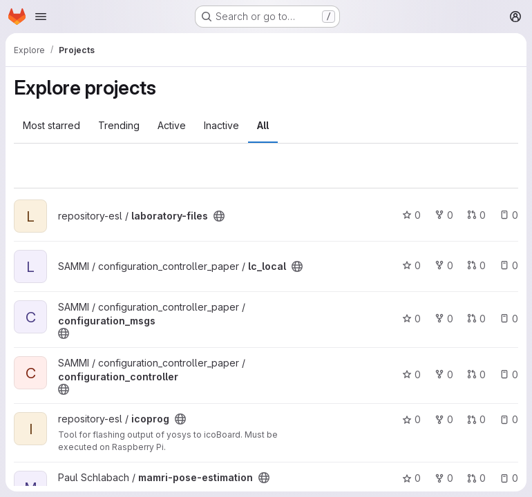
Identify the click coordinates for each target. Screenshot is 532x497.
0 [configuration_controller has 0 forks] (444, 374)
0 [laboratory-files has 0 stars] (411, 215)
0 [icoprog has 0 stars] (411, 419)
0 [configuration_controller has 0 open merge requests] (476, 374)
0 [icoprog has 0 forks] (444, 419)
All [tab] (263, 125)
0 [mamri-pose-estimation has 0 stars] (411, 478)
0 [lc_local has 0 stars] (411, 265)
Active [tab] (172, 125)
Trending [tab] (119, 125)
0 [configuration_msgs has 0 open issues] (509, 318)
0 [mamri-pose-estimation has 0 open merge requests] (476, 478)
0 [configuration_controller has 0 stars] (411, 374)
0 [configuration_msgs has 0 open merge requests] (476, 318)
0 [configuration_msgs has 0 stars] (411, 318)
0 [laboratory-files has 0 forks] (444, 215)
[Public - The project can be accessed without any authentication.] (219, 216)
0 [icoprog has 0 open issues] (509, 419)
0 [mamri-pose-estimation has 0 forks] (444, 478)
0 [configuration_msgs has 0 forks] (444, 318)
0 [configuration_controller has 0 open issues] (509, 374)
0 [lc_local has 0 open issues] (509, 265)
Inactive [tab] (221, 125)
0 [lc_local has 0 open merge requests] (476, 265)
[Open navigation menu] (41, 17)
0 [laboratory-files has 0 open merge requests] (476, 215)
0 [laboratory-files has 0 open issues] (509, 215)
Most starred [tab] (51, 125)
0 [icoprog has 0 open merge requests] (476, 419)
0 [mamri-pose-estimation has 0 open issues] (509, 478)
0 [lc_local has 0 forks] (444, 265)
